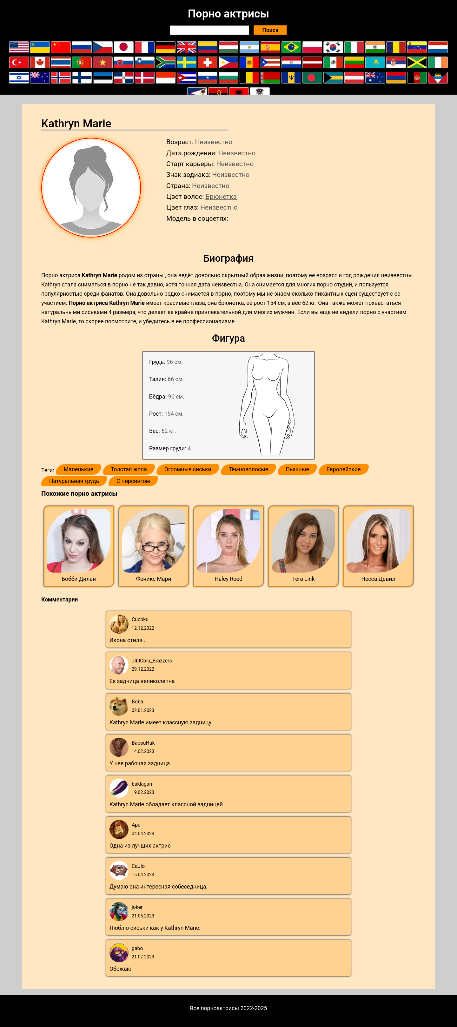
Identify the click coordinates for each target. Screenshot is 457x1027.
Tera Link (303, 579)
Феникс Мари (153, 579)
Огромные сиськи (187, 469)
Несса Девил (378, 579)
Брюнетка (221, 196)
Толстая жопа (129, 469)
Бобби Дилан (79, 579)
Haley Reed (228, 579)
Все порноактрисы (214, 1008)
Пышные (297, 469)
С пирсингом (133, 481)
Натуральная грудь (74, 481)
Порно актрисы (228, 13)
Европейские (344, 469)
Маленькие (78, 469)
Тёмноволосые (248, 469)
